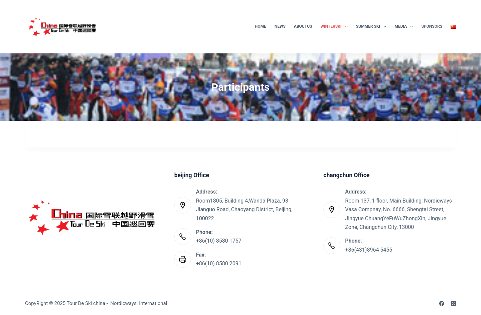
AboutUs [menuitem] (303, 26)
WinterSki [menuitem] (335, 27)
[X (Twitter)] (453, 303)
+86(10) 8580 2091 (219, 263)
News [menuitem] (280, 26)
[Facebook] (441, 303)
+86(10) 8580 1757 (219, 241)
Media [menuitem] (405, 27)
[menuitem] (451, 26)
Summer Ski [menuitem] (372, 27)
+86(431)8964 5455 (368, 250)
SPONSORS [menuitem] (431, 26)
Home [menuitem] (260, 26)
